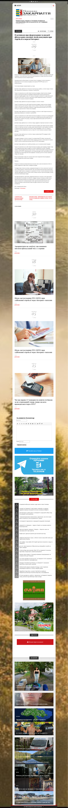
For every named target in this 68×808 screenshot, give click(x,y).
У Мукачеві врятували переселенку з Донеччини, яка (28, 687)
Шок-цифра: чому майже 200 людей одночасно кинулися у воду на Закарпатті (35, 542)
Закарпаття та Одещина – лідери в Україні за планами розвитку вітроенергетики (35, 526)
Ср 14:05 (16, 572)
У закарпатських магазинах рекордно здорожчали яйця (19, 198)
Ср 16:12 (16, 555)
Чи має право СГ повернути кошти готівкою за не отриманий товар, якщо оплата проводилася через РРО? (34, 402)
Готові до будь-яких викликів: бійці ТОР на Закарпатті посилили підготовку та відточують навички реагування (35, 551)
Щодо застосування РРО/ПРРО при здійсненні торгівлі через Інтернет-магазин (33, 299)
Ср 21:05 (16, 509)
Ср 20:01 (16, 513)
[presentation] (17, 423)
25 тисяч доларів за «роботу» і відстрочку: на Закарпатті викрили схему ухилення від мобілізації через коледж (35, 576)
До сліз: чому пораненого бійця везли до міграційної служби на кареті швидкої (35, 546)
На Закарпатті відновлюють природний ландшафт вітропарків (34, 521)
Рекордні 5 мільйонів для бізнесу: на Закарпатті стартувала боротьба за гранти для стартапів (34, 563)
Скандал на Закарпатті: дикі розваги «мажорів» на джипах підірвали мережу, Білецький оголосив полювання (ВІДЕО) (33, 509)
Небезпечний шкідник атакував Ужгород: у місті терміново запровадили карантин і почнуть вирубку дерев (33, 567)
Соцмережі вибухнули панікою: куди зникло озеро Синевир (34, 504)
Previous (51, 18)
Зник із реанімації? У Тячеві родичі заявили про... (32, 704)
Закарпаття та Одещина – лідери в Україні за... (31, 719)
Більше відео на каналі (35, 642)
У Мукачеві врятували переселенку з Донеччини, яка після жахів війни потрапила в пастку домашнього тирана (35, 517)
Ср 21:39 (16, 505)
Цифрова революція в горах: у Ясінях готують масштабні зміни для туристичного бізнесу (36, 538)
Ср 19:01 (16, 526)
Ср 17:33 (16, 542)
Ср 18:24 (16, 530)
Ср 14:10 (16, 567)
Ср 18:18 (16, 534)
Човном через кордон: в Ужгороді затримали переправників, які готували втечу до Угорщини (31, 21)
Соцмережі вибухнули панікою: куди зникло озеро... (33, 762)
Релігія (17, 785)
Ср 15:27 (16, 559)
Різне (17, 799)
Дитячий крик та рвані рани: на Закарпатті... (30, 748)
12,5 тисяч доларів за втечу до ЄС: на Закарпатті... (32, 733)
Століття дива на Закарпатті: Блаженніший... (31, 789)
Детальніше (18, 253)
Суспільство (18, 685)
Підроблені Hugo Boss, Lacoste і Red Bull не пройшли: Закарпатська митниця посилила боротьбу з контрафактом (34, 572)
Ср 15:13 (16, 563)
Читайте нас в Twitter (35, 451)
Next (52, 18)
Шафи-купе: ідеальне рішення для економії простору (32, 533)
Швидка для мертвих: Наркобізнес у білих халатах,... (33, 775)
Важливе (17, 772)
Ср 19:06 (16, 521)
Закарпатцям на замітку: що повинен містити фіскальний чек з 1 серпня (30, 247)
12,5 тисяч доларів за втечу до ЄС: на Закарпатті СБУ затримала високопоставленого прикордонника (35, 559)
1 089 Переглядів (42, 31)
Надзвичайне (18, 745)
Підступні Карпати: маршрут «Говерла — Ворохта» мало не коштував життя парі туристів (34, 530)
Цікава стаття (48, 191)
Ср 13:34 (16, 576)
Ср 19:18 (16, 517)
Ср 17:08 (16, 546)
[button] (18, 423)
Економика (22, 188)
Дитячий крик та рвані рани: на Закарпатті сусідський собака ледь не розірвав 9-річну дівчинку (35, 513)
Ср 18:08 (16, 538)
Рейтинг (50, 31)
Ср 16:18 (16, 551)
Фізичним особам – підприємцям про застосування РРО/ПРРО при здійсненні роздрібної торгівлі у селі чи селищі (40, 198)
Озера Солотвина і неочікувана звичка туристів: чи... (33, 802)
